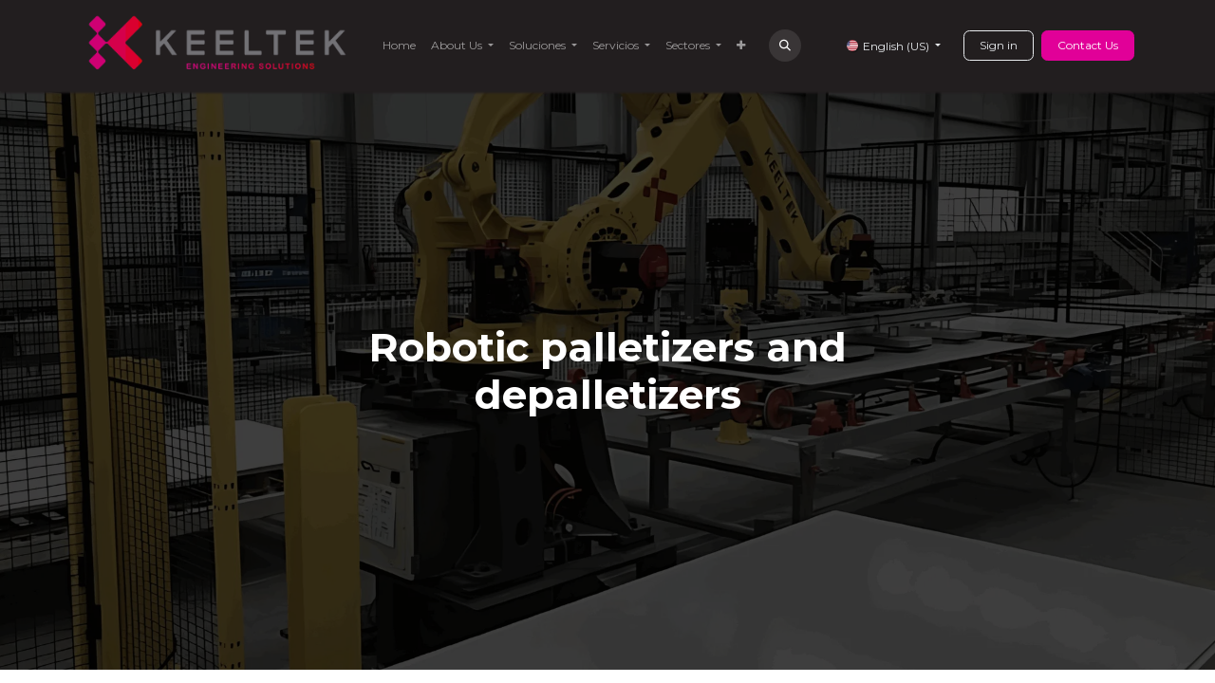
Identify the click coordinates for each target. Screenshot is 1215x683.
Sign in (999, 45)
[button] (785, 45)
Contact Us (1087, 45)
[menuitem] (399, 45)
